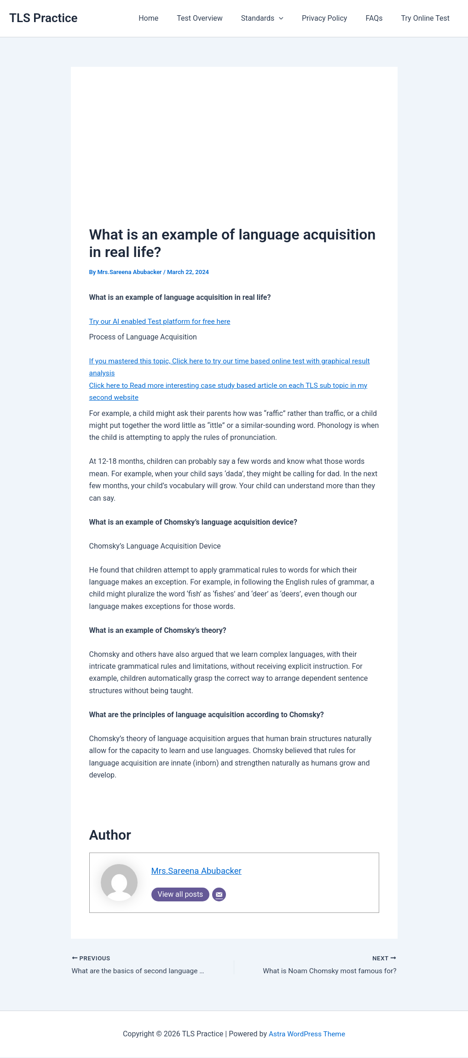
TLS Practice (43, 18)
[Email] (219, 895)
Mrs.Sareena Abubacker (198, 871)
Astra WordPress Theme (307, 1034)
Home (169, 18)
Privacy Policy (334, 18)
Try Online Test (427, 18)
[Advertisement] (234, 154)
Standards (275, 18)
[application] (291, 18)
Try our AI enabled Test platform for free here (162, 321)
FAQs (379, 18)
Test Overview (216, 18)
